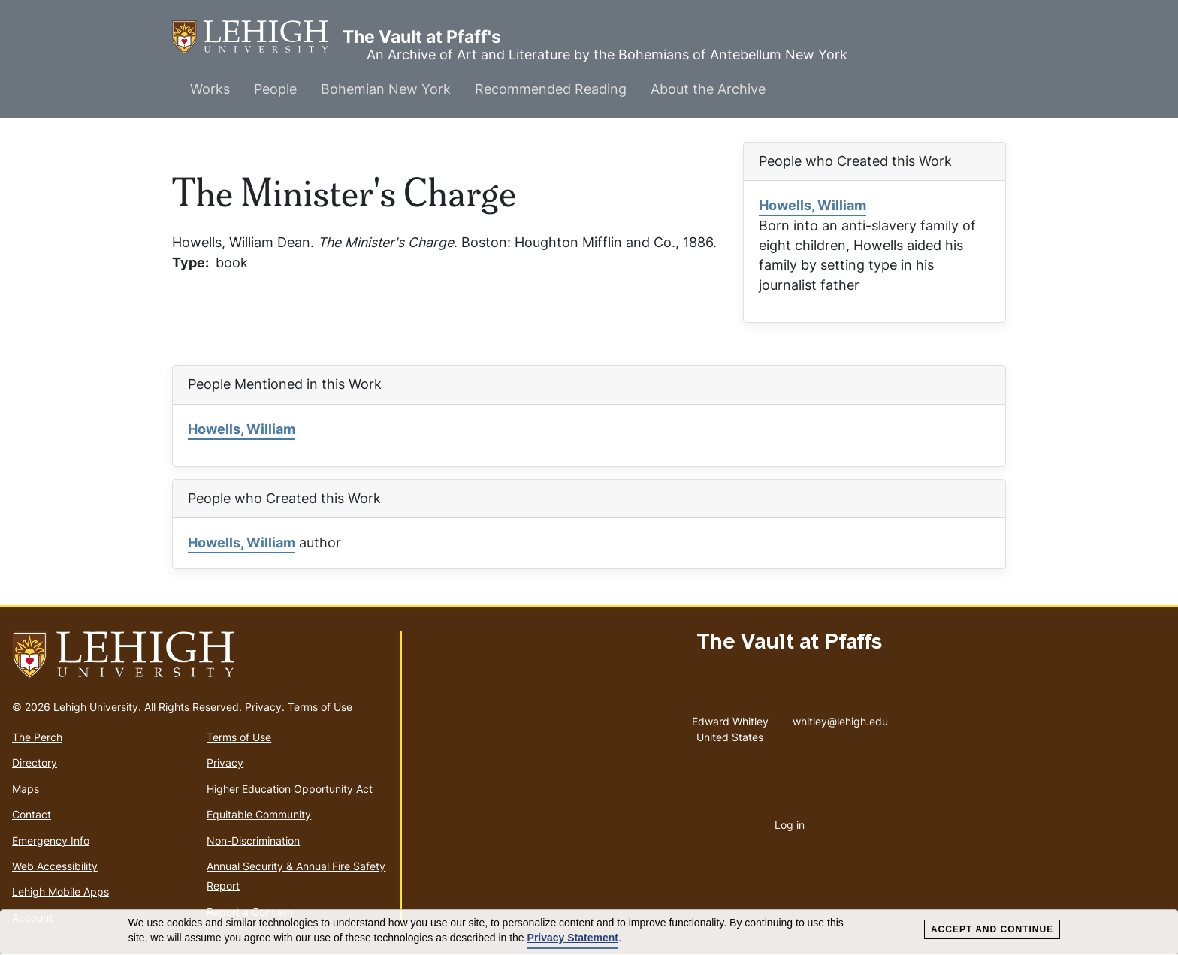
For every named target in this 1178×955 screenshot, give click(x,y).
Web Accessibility (55, 866)
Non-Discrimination (253, 840)
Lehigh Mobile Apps (60, 891)
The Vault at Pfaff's (257, 37)
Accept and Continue (992, 929)
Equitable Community (259, 814)
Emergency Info (50, 840)
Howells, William (812, 205)
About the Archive (708, 89)
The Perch (37, 737)
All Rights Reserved (191, 707)
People (275, 89)
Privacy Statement (572, 938)
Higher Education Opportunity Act (290, 789)
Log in (790, 825)
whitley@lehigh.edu (840, 717)
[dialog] (589, 932)
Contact (31, 814)
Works (210, 89)
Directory (34, 762)
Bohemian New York (386, 89)
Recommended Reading (551, 89)
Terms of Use (320, 707)
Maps (25, 789)
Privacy (263, 707)
